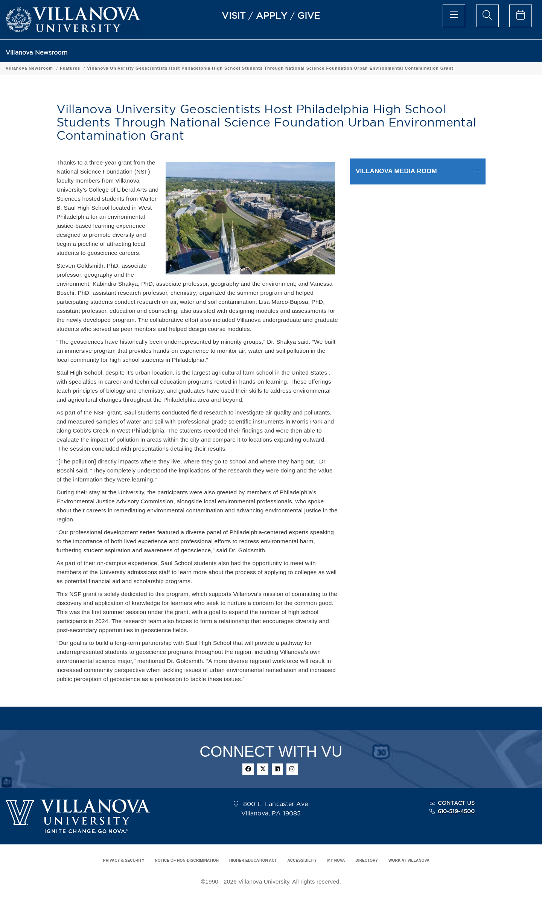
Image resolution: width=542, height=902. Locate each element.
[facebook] (248, 769)
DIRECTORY (366, 860)
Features (70, 68)
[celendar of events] (520, 16)
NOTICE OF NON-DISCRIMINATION (187, 860)
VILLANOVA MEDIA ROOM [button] (396, 171)
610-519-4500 (456, 811)
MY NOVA (336, 860)
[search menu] (487, 16)
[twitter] (262, 769)
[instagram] (292, 769)
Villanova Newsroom (36, 52)
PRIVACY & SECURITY (124, 860)
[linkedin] (277, 769)
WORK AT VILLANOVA (408, 860)
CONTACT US (456, 803)
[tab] (418, 171)
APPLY (272, 15)
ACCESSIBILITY (302, 860)
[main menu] (454, 16)
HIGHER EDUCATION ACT (253, 860)
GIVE (308, 15)
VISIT (234, 15)
